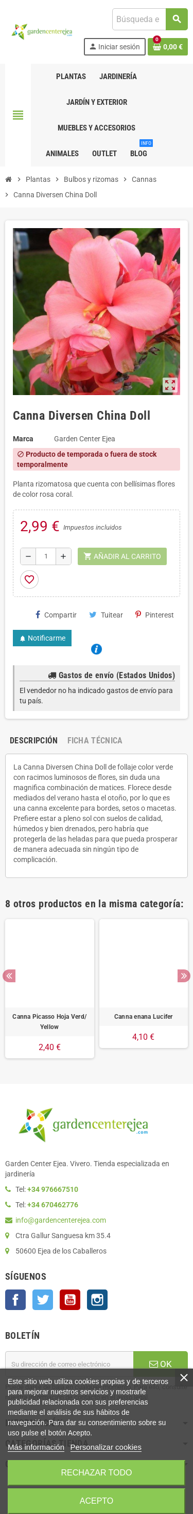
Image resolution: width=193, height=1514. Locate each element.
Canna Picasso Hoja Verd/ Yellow (49, 1022)
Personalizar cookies (106, 1447)
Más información (36, 1447)
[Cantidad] (46, 556)
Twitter (42, 1299)
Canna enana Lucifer (143, 1016)
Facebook (15, 1299)
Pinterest (154, 614)
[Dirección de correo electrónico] (69, 1364)
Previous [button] (9, 975)
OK (160, 1364)
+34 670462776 (52, 1205)
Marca (23, 439)
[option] (50, 989)
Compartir (56, 614)
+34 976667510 (52, 1189)
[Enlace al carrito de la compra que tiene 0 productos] (168, 46)
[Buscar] (149, 19)
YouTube (70, 1299)
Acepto (97, 1501)
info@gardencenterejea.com (60, 1220)
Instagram (97, 1299)
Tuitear (106, 614)
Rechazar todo (96, 1472)
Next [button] (184, 975)
